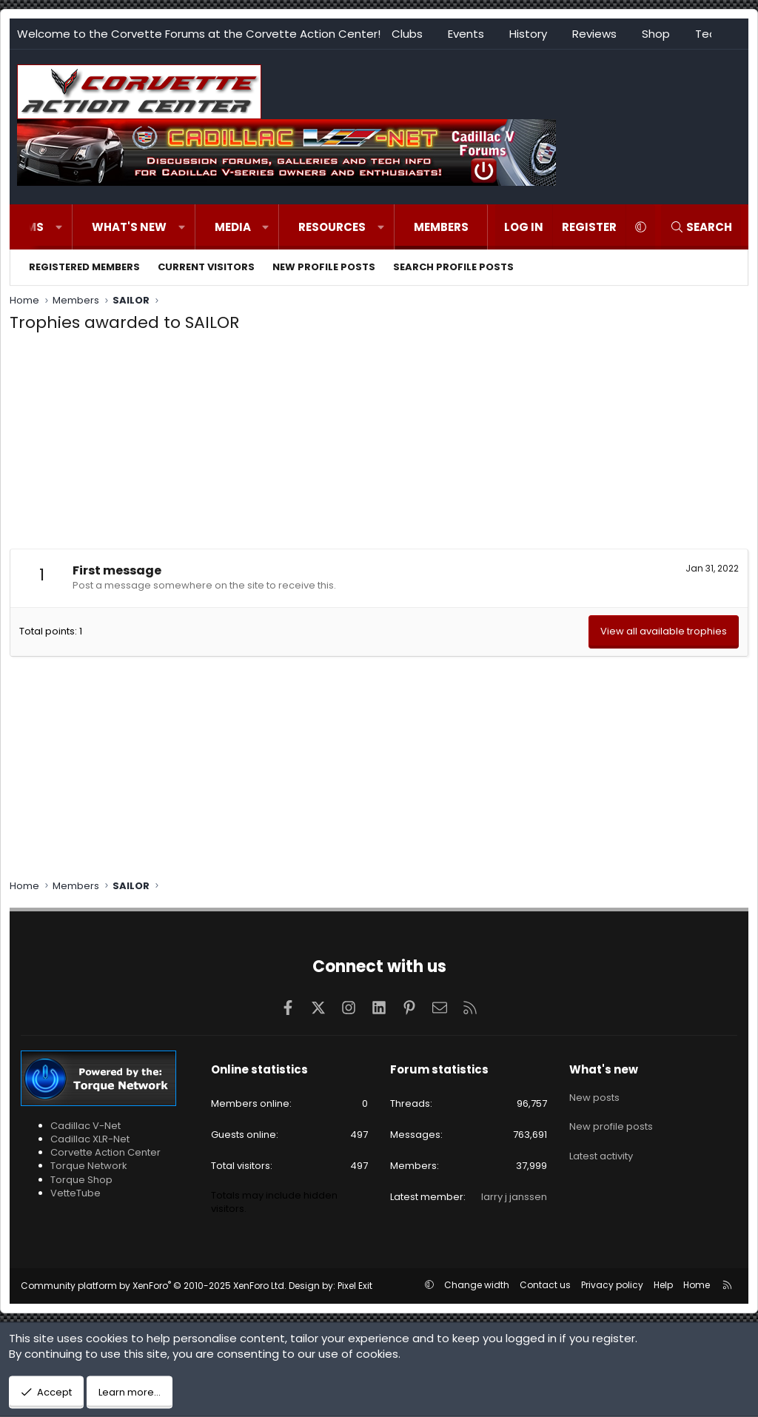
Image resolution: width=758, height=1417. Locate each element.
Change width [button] (476, 1285)
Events (466, 33)
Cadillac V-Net (85, 1126)
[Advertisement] (379, 445)
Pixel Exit (355, 1285)
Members (441, 227)
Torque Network (88, 1166)
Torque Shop (81, 1180)
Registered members (84, 267)
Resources (332, 227)
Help (663, 1285)
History (528, 33)
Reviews (594, 33)
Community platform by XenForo (153, 1285)
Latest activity (601, 1148)
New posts (594, 1095)
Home (696, 1285)
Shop (656, 33)
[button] (59, 226)
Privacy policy (612, 1285)
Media (233, 227)
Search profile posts (453, 267)
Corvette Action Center (105, 1152)
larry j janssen (514, 1197)
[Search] (701, 226)
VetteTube (75, 1193)
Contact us (545, 1285)
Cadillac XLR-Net (90, 1139)
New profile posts (323, 267)
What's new (129, 227)
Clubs (407, 33)
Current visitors (206, 267)
